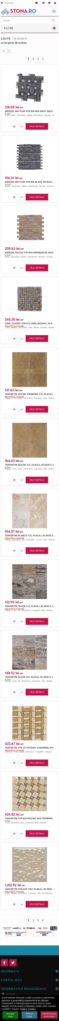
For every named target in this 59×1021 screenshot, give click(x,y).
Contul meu (11, 980)
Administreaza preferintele (49, 1015)
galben (14, 327)
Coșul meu (7, 3)
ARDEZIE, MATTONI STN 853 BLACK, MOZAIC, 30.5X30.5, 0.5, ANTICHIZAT (30, 182)
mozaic (47, 115)
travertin (38, 398)
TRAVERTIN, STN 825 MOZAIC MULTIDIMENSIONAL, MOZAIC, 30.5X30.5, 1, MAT (30, 818)
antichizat (38, 115)
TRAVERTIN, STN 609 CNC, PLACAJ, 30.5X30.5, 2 (30, 889)
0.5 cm (50, 186)
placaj (7, 398)
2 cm (7, 893)
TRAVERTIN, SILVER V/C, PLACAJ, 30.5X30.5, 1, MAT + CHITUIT (30, 677)
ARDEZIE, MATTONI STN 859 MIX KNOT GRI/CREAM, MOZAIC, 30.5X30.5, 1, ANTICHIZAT (30, 111)
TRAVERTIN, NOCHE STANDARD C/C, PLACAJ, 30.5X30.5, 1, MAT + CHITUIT (30, 394)
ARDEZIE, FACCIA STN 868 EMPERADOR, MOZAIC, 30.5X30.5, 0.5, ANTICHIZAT (30, 252)
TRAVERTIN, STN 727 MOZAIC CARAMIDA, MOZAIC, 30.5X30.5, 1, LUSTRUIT (30, 747)
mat (30, 327)
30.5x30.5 (21, 115)
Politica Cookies (28, 1009)
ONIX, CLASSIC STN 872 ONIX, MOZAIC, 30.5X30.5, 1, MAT (30, 323)
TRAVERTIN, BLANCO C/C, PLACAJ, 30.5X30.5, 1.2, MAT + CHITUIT (30, 535)
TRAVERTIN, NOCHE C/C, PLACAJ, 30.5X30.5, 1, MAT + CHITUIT (30, 464)
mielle (51, 327)
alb (38, 893)
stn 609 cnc (47, 893)
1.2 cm (39, 539)
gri (19, 610)
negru (7, 186)
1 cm (7, 115)
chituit (51, 398)
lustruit (8, 751)
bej (23, 539)
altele (29, 115)
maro (13, 115)
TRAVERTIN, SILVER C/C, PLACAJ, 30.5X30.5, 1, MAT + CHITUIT (30, 606)
